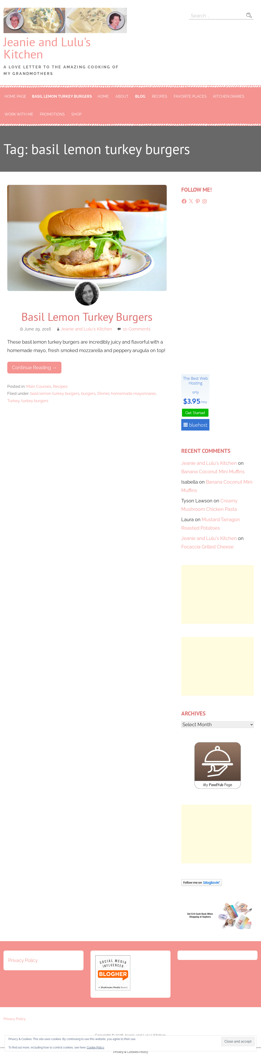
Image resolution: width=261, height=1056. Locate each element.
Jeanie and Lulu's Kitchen (47, 48)
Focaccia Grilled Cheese (207, 547)
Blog (140, 96)
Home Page (15, 96)
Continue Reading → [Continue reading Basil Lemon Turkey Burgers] (34, 367)
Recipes (159, 96)
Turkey (13, 400)
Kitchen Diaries (228, 96)
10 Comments (137, 328)
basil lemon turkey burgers (62, 96)
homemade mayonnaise (133, 393)
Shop (76, 114)
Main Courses (38, 386)
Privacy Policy (23, 960)
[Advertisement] (217, 594)
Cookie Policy (95, 1047)
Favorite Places (190, 96)
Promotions (52, 114)
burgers (88, 393)
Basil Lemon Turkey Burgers (86, 316)
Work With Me (18, 114)
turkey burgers (34, 400)
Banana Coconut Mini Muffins (213, 471)
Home (103, 96)
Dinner (103, 393)
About (122, 96)
